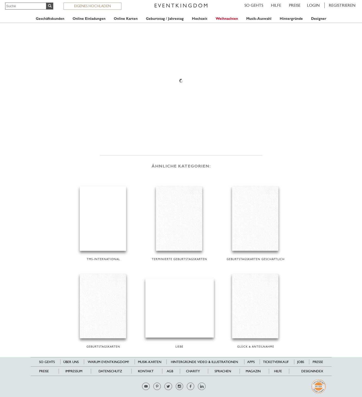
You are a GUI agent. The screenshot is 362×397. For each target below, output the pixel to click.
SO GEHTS (253, 5)
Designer (318, 18)
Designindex (312, 371)
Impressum (73, 371)
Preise (295, 5)
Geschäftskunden (50, 18)
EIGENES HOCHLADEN (92, 6)
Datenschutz (110, 371)
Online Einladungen (89, 18)
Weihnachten (227, 18)
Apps (251, 362)
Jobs (300, 362)
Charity (193, 371)
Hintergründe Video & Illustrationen (204, 362)
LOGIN (313, 5)
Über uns (71, 362)
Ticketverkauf (276, 362)
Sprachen (223, 371)
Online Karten (126, 18)
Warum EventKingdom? (108, 362)
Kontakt (146, 371)
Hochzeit (199, 18)
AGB (170, 371)
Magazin (253, 371)
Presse (318, 362)
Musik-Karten (149, 362)
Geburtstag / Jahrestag (165, 18)
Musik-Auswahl (258, 18)
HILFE (276, 5)
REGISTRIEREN (342, 5)
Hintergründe (291, 18)
